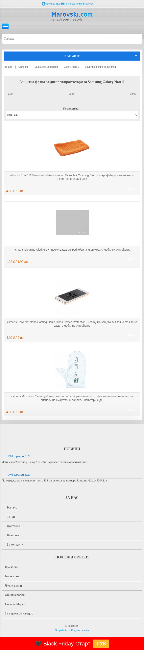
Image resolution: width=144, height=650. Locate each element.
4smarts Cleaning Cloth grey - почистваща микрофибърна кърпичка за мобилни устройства (72, 249)
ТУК (101, 644)
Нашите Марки (15, 604)
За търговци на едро (19, 613)
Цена (71, 94)
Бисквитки (12, 576)
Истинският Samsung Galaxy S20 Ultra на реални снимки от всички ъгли (44, 462)
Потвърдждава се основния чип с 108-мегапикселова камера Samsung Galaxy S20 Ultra (54, 480)
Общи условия (15, 595)
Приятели (11, 567)
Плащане (13, 535)
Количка (138, 26)
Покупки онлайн (80, 630)
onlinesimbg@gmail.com (80, 3)
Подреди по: (71, 108)
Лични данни (13, 585)
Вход (131, 26)
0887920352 (52, 3)
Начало (12, 507)
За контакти (15, 544)
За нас (11, 517)
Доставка (13, 526)
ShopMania (61, 630)
